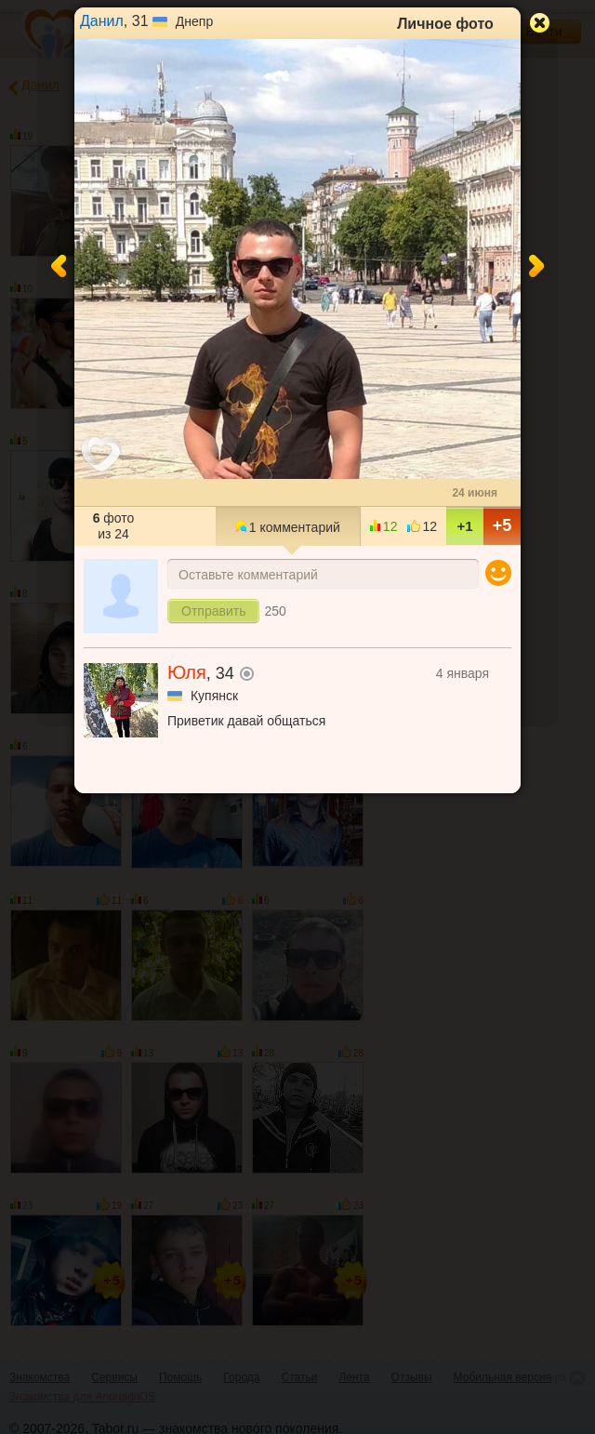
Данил (102, 21)
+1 (464, 526)
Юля (186, 672)
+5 (502, 525)
